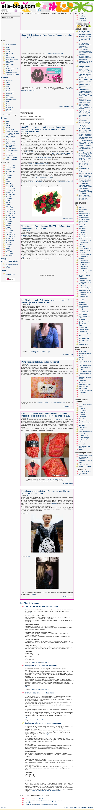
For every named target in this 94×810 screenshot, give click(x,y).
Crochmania (82, 416)
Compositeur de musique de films (83, 457)
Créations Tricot (10, 274)
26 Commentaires (68, 597)
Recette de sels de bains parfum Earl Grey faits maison (85, 192)
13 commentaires (68, 219)
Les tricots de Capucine (85, 288)
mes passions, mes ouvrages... (84, 307)
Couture (8, 51)
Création (8, 84)
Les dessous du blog (11, 72)
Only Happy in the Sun (85, 390)
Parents (8, 103)
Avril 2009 (8, 204)
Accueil (66, 807)
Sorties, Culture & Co (12, 68)
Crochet (8, 49)
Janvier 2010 (9, 187)
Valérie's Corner (83, 344)
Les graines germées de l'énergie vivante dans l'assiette (86, 148)
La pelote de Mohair (84, 262)
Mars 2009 (9, 206)
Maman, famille (10, 64)
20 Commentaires (68, 484)
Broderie (8, 127)
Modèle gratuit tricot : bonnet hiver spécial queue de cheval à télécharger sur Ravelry (85, 69)
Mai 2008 (8, 225)
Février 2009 (9, 208)
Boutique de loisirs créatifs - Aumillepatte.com (43, 723)
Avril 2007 (8, 250)
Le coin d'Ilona (83, 269)
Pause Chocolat (83, 464)
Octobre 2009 (9, 192)
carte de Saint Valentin (44, 157)
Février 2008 (9, 231)
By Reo (81, 359)
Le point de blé (83, 273)
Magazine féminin (11, 99)
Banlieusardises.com (85, 353)
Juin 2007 (8, 246)
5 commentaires (68, 293)
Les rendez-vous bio (11, 159)
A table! (8, 66)
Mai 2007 (8, 248)
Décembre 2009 (10, 189)
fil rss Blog (82, 16)
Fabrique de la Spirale (85, 365)
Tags (62, 53)
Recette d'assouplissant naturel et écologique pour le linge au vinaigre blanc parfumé (85, 136)
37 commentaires (68, 354)
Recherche (90, 807)
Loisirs (7, 95)
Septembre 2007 (10, 240)
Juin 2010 (8, 177)
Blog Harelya (82, 228)
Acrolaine (81, 207)
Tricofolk (32, 594)
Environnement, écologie (10, 61)
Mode (7, 101)
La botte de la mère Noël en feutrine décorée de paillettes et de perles (85, 164)
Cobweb (28, 556)
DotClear (3, 807)
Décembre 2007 (10, 235)
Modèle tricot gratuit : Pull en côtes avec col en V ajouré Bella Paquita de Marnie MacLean (45, 301)
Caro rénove (82, 408)
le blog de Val (83, 264)
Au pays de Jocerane (85, 219)
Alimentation (9, 81)
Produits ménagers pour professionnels (52, 801)
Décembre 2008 (10, 212)
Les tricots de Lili (83, 294)
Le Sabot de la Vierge (85, 371)
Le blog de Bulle (83, 266)
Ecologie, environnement (10, 91)
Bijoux (7, 55)
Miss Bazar (82, 310)
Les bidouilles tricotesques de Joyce (85, 279)
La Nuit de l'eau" (25, 235)
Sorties (39, 720)
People (7, 105)
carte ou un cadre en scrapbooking (38, 163)
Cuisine (8, 86)
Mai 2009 (8, 202)
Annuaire (5, 77)
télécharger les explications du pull (40, 352)
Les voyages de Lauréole (83, 297)
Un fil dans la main (84, 338)
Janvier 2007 (9, 256)
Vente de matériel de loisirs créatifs (51, 791)
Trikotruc (81, 336)
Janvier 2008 (9, 233)
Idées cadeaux (10, 94)
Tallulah (81, 394)
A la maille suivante (84, 217)
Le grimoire (82, 369)
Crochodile (82, 419)
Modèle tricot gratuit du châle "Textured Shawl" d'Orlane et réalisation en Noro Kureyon (85, 75)
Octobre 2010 (9, 169)
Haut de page (82, 807)
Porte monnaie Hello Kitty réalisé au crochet (40, 362)
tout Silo (81, 450)
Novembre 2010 (10, 168)
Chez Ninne (82, 230)
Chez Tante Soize (84, 235)
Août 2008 (8, 219)
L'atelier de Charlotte (85, 248)
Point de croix (9, 53)
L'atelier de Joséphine (85, 472)
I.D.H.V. (81, 429)
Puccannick (82, 319)
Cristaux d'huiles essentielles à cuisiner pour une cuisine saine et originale (85, 52)
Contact (71, 807)
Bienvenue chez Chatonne (83, 222)
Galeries (4, 259)
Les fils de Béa (83, 286)
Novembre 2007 (10, 236)
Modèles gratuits (10, 57)
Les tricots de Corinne (85, 292)
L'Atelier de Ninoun (84, 250)
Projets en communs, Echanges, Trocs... (12, 142)
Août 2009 (8, 196)
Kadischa (54, 503)
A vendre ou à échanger (12, 74)
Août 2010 (8, 173)
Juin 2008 (8, 223)
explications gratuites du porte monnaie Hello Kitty (50, 402)
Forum (4, 118)
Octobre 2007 (9, 238)
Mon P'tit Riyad (83, 388)
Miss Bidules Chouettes (85, 312)
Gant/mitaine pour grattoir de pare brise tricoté (85, 170)
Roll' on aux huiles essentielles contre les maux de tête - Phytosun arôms (85, 45)
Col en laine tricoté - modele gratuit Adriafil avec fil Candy (85, 57)
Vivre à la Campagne (85, 466)
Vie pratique (9, 111)
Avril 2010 (8, 181)
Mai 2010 (8, 179)
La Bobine (82, 433)
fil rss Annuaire (83, 20)
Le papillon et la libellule (85, 271)
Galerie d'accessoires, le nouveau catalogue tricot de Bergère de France (85, 39)
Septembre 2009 (10, 194)
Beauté (8, 82)
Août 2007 (8, 242)
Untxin (80, 342)
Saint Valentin (45, 662)
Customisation (10, 129)
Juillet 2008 (9, 221)
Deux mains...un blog (85, 423)
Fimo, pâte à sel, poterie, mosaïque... (11, 137)
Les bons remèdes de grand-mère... (85, 374)
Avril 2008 (8, 227)
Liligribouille (82, 444)
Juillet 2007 (9, 244)
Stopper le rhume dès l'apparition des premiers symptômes (85, 33)
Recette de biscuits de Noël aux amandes (85, 180)
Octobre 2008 (9, 215)
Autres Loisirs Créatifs (12, 59)
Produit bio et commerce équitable (11, 156)
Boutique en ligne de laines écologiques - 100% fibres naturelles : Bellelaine (85, 107)
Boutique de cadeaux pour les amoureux (41, 665)
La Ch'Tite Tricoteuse (85, 254)
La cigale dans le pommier (83, 257)
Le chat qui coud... (84, 435)
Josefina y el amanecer (85, 431)
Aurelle (81, 406)
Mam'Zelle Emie (83, 386)
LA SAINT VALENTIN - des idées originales (41, 607)
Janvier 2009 (9, 210)
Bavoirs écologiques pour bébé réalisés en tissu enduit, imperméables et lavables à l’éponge (85, 125)
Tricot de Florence (84, 329)
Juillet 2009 (9, 198)
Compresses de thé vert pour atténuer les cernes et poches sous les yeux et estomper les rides (86, 143)
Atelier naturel (83, 351)
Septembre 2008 (10, 217)
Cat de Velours (83, 410)
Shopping (8, 109)
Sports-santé (82, 392)
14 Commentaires (68, 406)
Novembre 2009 (10, 191)
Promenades (45, 720)
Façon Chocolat (39, 177)
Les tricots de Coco (84, 290)
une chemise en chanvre (35, 181)
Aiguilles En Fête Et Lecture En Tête (84, 214)
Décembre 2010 (10, 166)
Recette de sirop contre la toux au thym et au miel (85, 81)
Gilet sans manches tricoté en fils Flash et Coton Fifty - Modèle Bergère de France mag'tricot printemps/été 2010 (45, 415)
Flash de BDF (59, 419)
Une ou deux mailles (84, 340)
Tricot (7, 48)
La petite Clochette (84, 367)
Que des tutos (83, 474)
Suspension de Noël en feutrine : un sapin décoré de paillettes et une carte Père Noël (85, 176)
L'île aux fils (82, 252)
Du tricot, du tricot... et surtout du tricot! (85, 241)
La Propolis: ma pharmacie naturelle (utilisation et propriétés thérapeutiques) (85, 186)
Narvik (27, 513)
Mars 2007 (9, 252)
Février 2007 (9, 254)
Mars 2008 (9, 229)
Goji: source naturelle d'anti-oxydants (85, 119)
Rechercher (6, 13)
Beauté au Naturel (11, 148)
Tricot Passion (83, 331)
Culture (8, 88)
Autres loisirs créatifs (9, 261)
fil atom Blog (82, 18)
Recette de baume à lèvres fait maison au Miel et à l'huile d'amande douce (85, 198)
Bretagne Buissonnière (85, 455)
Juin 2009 (8, 200)
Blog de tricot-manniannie (83, 225)
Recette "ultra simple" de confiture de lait (85, 131)
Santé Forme (9, 107)
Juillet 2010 (9, 175)
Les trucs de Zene (84, 440)
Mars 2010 (9, 183)
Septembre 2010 (10, 171)
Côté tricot (82, 414)
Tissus (55, 804)
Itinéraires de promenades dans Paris (39, 693)
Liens (75, 807)
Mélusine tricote (83, 304)
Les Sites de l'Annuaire (30, 603)
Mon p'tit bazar (83, 314)
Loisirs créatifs (10, 97)
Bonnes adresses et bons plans (11, 145)
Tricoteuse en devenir (85, 334)
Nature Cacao (48, 177)
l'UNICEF (23, 257)
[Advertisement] (9, 25)
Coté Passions (83, 412)
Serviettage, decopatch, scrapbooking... (12, 133)
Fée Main (81, 244)
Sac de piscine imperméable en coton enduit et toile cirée (85, 100)
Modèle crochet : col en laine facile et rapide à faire (85, 63)
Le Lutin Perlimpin (84, 438)
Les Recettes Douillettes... (82, 381)
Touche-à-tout (83, 327)
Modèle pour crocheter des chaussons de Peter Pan (86, 86)
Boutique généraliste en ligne (43, 804)
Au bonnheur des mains (85, 404)
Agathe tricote (83, 209)
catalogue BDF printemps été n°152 (56, 479)
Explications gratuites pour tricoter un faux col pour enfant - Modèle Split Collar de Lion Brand (85, 114)
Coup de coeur (10, 70)
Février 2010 (9, 185)
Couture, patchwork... (12, 131)
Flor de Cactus (83, 427)
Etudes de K (82, 425)
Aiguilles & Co (83, 211)
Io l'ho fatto (82, 246)
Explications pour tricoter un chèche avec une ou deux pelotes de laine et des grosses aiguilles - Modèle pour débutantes (85, 93)
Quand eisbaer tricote (85, 322)
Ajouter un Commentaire (66, 106)
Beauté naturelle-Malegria (84, 356)
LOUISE (81, 300)
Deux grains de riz (84, 421)
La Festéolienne (83, 260)
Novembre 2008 (10, 213)
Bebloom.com (29, 152)
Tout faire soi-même (84, 397)
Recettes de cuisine (11, 154)
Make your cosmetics (85, 384)
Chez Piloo (82, 232)
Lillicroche (82, 442)
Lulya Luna (82, 302)
